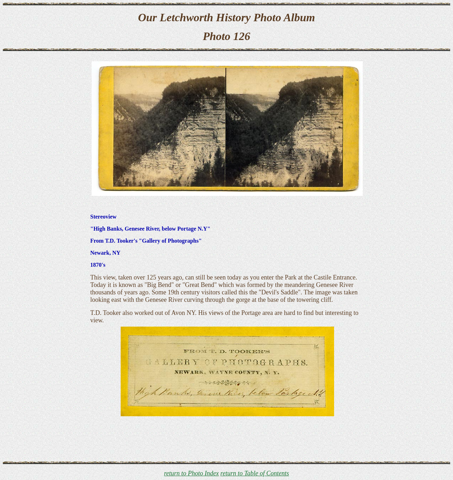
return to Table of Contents (254, 473)
